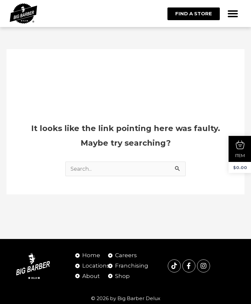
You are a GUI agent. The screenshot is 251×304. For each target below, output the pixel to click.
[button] (233, 13)
